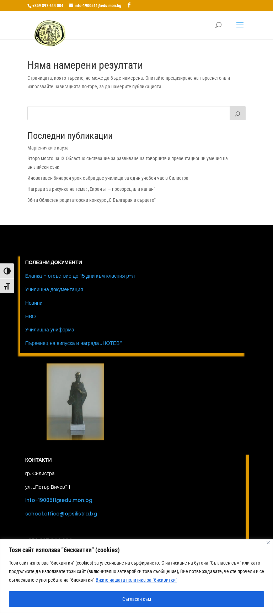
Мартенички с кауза (48, 148)
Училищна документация (54, 289)
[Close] (268, 542)
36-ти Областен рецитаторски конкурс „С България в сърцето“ (91, 200)
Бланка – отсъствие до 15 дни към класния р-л (80, 275)
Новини (34, 302)
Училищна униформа (49, 329)
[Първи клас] (238, 113)
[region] (136, 576)
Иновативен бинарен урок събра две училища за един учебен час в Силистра (107, 178)
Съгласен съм (136, 599)
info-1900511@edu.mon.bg (58, 500)
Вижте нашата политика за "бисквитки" (136, 580)
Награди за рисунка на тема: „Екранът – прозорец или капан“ (91, 189)
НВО (30, 316)
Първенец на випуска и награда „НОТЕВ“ (73, 343)
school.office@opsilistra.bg (61, 513)
